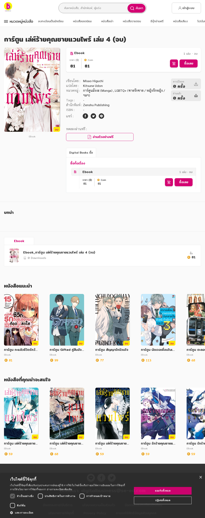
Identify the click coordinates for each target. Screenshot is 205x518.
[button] (69, 512)
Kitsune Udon (93, 85)
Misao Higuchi (93, 81)
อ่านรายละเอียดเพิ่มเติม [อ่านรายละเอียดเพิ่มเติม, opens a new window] (59, 489)
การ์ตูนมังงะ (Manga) (98, 90)
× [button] (200, 477)
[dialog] (102, 495)
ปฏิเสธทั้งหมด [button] (162, 500)
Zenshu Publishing (96, 105)
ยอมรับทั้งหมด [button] (163, 490)
